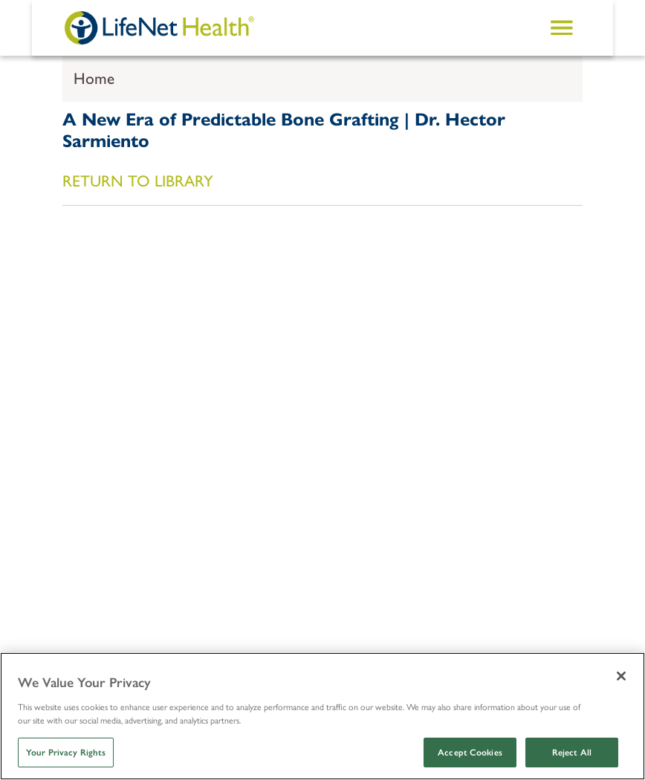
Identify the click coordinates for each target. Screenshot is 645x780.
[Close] (621, 676)
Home (94, 78)
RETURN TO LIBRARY (137, 181)
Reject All (571, 752)
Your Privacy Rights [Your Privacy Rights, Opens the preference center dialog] (66, 752)
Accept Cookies (470, 752)
